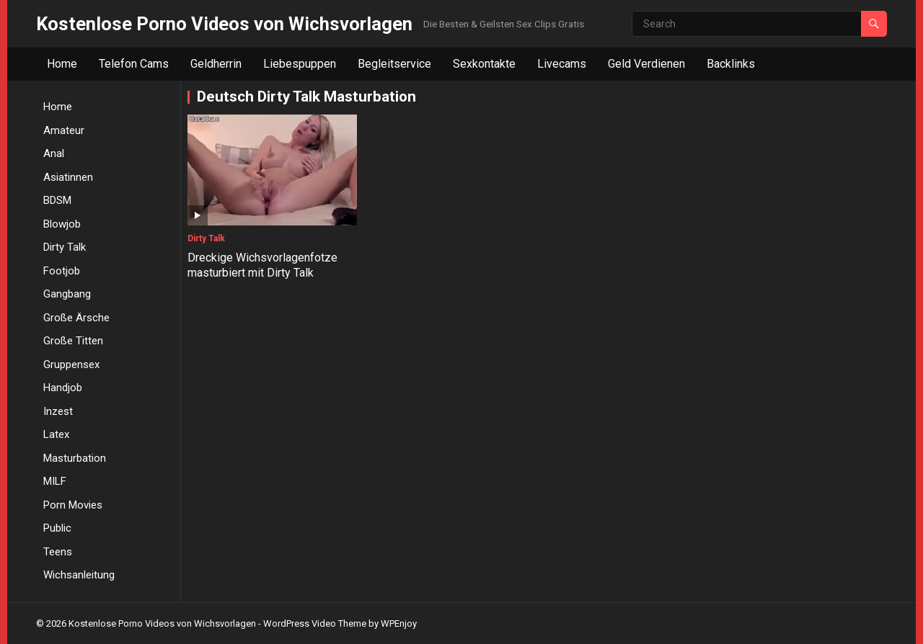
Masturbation (74, 458)
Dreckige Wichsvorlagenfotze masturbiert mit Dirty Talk (262, 265)
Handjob (62, 387)
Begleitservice (394, 64)
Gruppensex (71, 364)
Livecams (561, 64)
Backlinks (731, 64)
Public (57, 528)
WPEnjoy (399, 623)
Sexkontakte (484, 64)
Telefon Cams (134, 64)
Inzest (58, 411)
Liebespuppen (299, 64)
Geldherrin (216, 64)
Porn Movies (72, 504)
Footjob (61, 270)
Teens (57, 551)
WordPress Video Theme (314, 623)
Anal (53, 153)
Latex (56, 434)
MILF (54, 481)
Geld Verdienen (646, 64)
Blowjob (62, 224)
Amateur (63, 130)
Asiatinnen (68, 177)
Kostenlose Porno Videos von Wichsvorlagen (224, 24)
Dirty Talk (64, 247)
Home (62, 64)
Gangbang (67, 293)
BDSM (57, 200)
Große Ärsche (76, 317)
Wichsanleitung (79, 574)
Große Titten (73, 340)
